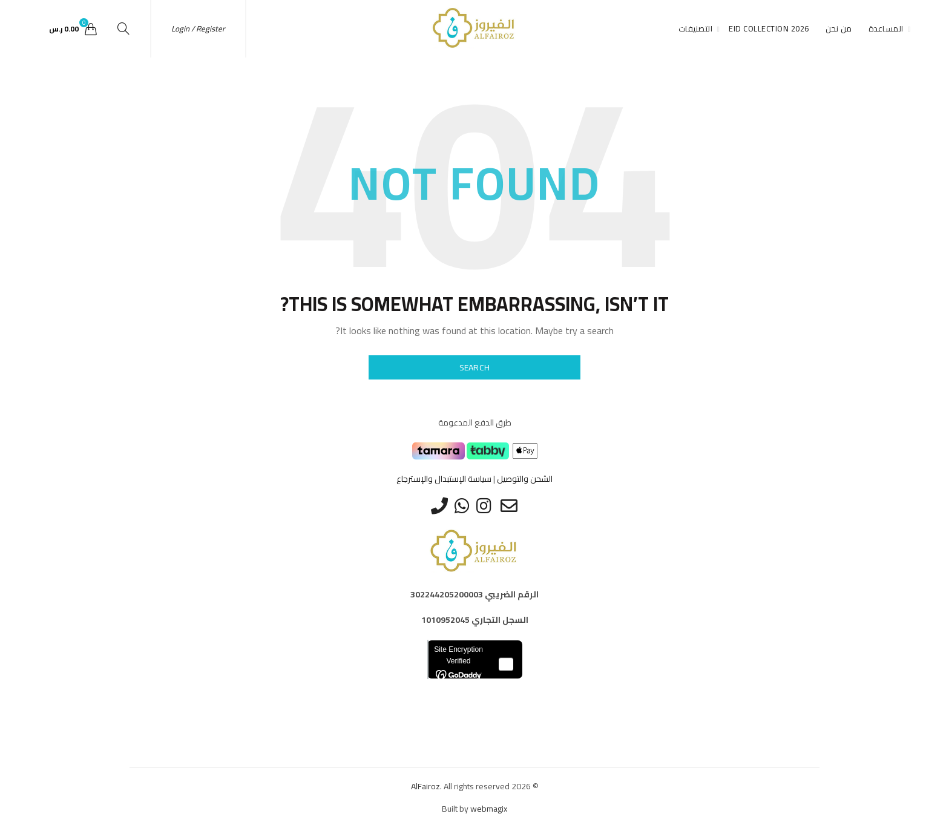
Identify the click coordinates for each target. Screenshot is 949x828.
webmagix (488, 808)
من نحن (839, 28)
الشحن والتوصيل (525, 479)
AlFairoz (425, 786)
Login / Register (198, 28)
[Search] (123, 28)
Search (474, 367)
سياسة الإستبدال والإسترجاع (443, 479)
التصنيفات (695, 28)
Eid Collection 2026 (769, 28)
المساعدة (886, 28)
